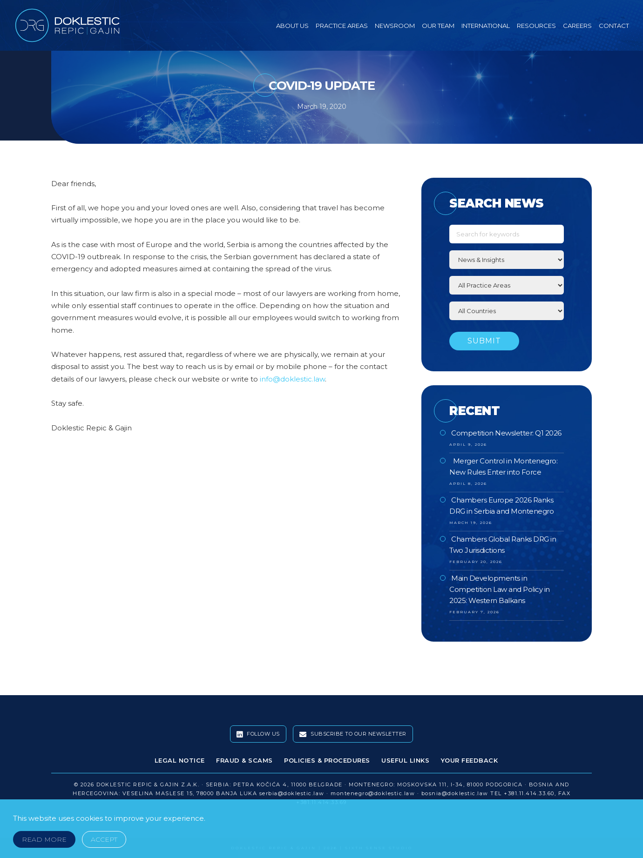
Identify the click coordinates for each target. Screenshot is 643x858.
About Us (292, 25)
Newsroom (395, 25)
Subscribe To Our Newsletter (352, 734)
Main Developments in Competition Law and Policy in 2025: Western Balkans (499, 589)
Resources (536, 25)
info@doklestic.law (292, 379)
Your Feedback (469, 760)
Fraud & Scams (244, 760)
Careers (577, 25)
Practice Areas (342, 25)
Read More (44, 839)
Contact (614, 25)
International (485, 25)
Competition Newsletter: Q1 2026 (506, 433)
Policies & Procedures (327, 760)
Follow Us (258, 734)
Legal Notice (180, 760)
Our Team (438, 25)
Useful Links (405, 760)
